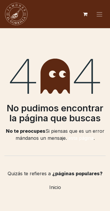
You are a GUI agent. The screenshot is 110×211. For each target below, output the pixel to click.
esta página (81, 138)
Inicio (55, 187)
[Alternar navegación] (99, 14)
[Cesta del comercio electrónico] (85, 14)
